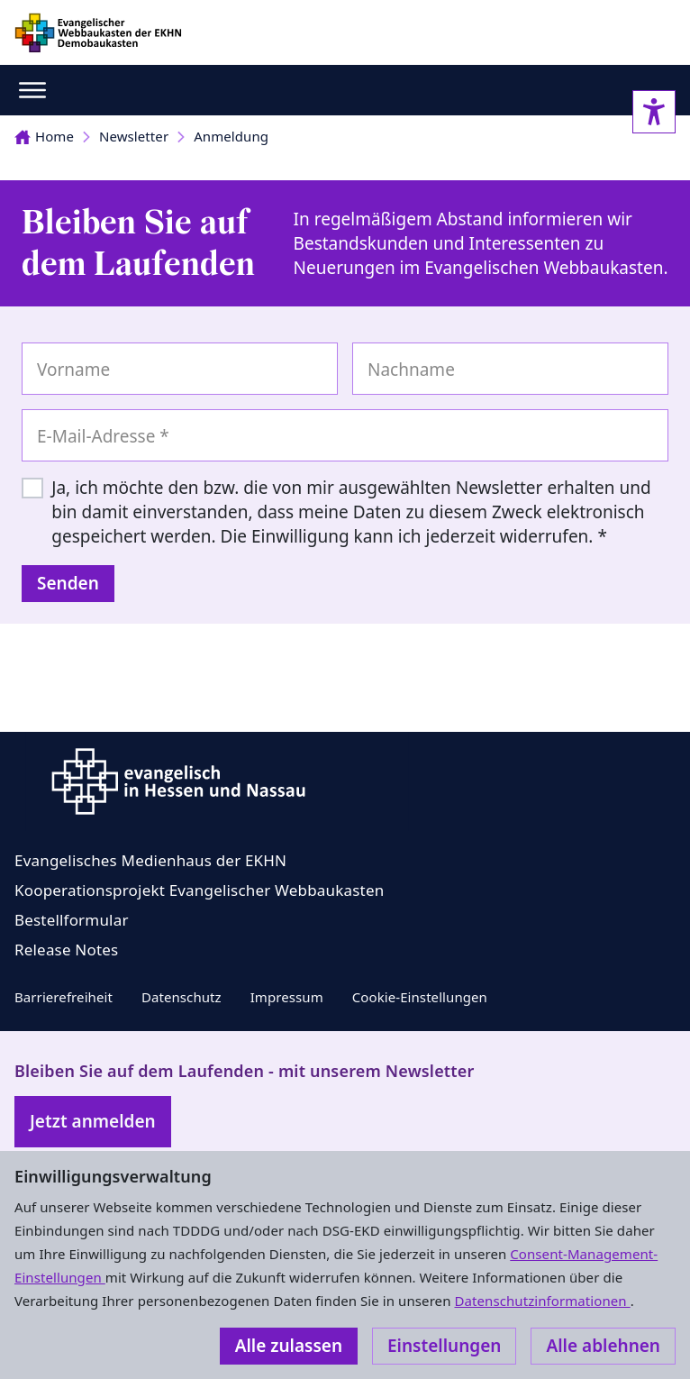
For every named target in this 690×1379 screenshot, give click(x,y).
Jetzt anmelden (93, 1121)
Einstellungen (444, 1345)
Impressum (286, 997)
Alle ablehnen (603, 1345)
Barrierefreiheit (63, 997)
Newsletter (133, 136)
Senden (68, 583)
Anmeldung (231, 136)
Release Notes (66, 949)
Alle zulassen (288, 1345)
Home (44, 136)
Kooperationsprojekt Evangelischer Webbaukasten (199, 890)
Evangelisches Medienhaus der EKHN (150, 860)
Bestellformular (71, 919)
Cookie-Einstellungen (419, 997)
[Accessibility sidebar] (654, 111)
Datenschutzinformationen (542, 1301)
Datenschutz (181, 997)
